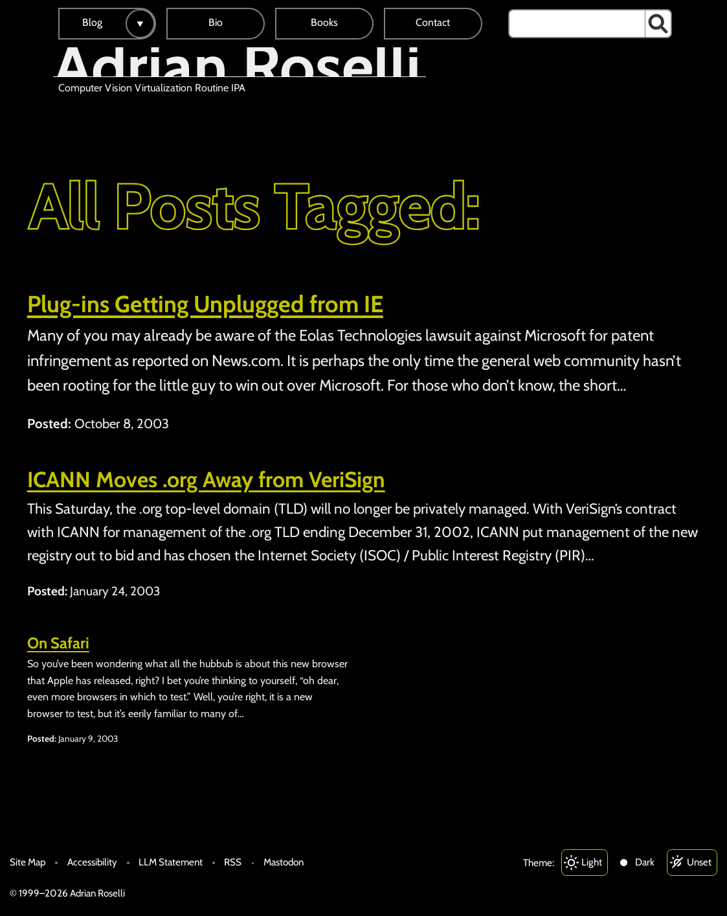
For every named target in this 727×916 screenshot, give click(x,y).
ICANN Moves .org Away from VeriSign (206, 479)
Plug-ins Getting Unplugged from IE (205, 304)
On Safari (58, 643)
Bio (215, 22)
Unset (699, 862)
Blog (92, 22)
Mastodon (283, 862)
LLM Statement (171, 862)
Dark (644, 862)
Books (324, 22)
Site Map (27, 862)
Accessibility (92, 862)
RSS (232, 862)
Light (591, 862)
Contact (433, 22)
